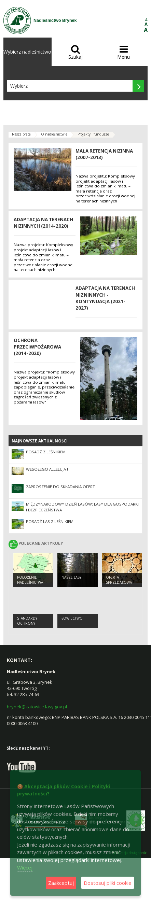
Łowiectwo (72, 618)
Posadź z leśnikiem (46, 451)
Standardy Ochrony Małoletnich (29, 623)
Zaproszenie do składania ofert (60, 486)
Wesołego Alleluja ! (47, 469)
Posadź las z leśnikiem (49, 521)
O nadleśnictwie (54, 134)
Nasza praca (21, 134)
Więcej (24, 867)
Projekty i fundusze (93, 134)
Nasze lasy (71, 577)
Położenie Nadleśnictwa (30, 580)
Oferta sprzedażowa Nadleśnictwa (119, 582)
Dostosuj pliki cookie (108, 882)
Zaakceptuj (61, 882)
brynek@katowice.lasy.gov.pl (37, 707)
